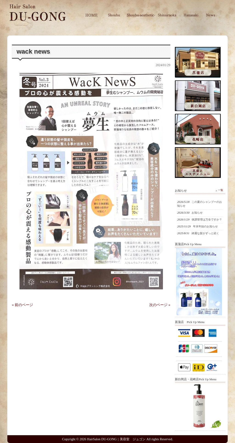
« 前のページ (22, 305)
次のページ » (159, 305)
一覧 (220, 190)
